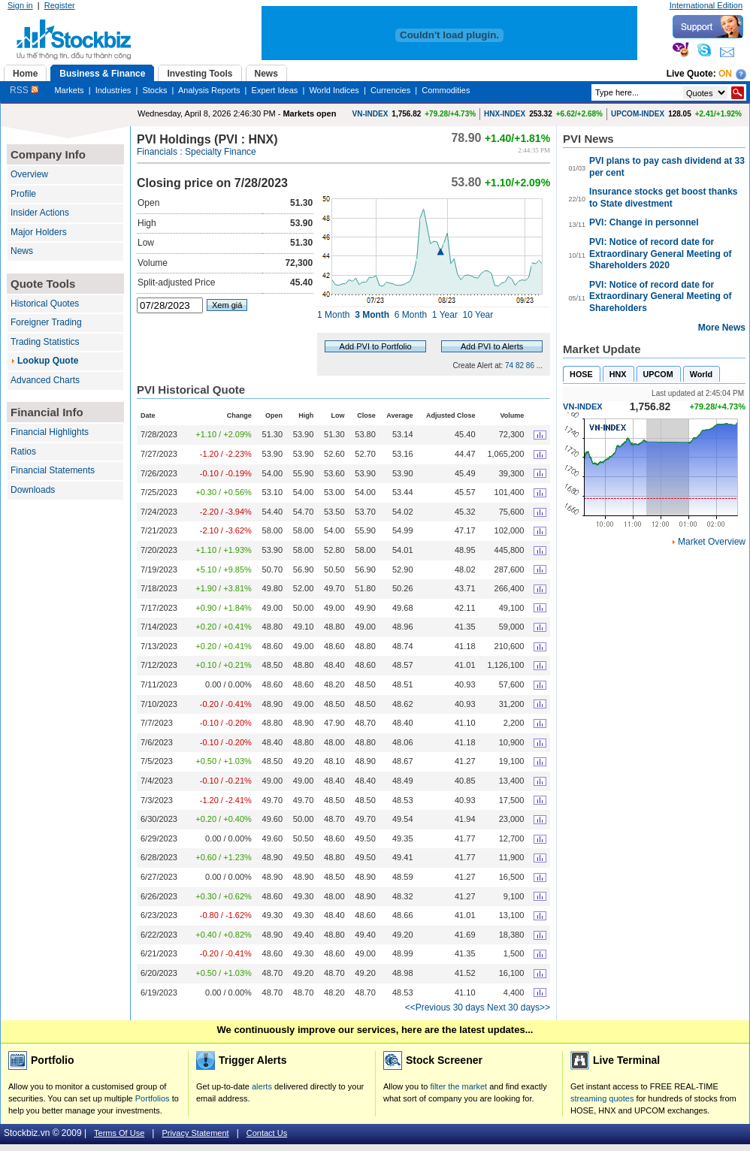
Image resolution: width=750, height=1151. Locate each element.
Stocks (154, 90)
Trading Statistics (45, 342)
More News (721, 327)
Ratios (23, 451)
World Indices (333, 90)
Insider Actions (40, 212)
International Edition (706, 5)
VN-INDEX (370, 114)
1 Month (333, 315)
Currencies (390, 90)
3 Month (372, 315)
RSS (24, 90)
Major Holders (39, 232)
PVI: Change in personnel (643, 222)
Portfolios (152, 1098)
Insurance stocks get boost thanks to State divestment (663, 197)
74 (509, 365)
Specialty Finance (220, 152)
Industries (113, 90)
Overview (29, 174)
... (540, 365)
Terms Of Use (119, 1132)
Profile (23, 194)
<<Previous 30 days (445, 1007)
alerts (262, 1086)
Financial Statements (53, 470)
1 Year (445, 315)
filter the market (458, 1086)
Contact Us (266, 1132)
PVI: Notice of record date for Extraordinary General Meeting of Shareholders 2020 (660, 253)
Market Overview (711, 541)
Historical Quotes (45, 303)
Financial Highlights (50, 432)
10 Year (478, 315)
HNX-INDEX (504, 114)
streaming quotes (602, 1098)
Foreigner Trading (46, 322)
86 (530, 365)
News (22, 251)
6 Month (411, 315)
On (725, 73)
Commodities (446, 90)
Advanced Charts (45, 380)
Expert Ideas (275, 90)
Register (59, 5)
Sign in (20, 5)
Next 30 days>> (518, 1007)
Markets (68, 90)
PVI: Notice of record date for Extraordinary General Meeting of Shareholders (660, 296)
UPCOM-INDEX (637, 114)
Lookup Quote (47, 360)
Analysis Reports (209, 90)
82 (520, 365)
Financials (157, 152)
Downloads (33, 490)
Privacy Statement (195, 1132)
